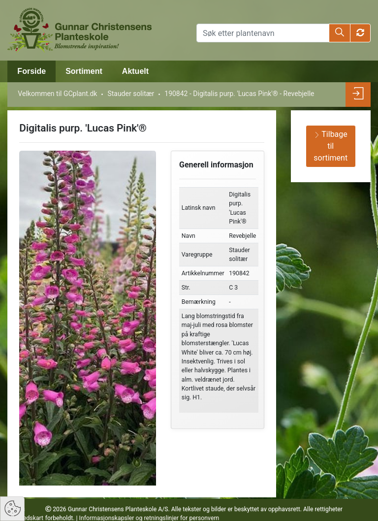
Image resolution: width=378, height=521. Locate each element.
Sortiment (83, 71)
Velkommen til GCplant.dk (57, 94)
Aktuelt (135, 71)
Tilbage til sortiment (330, 146)
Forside (31, 71)
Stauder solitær (130, 94)
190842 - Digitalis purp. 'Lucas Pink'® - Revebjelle (239, 94)
